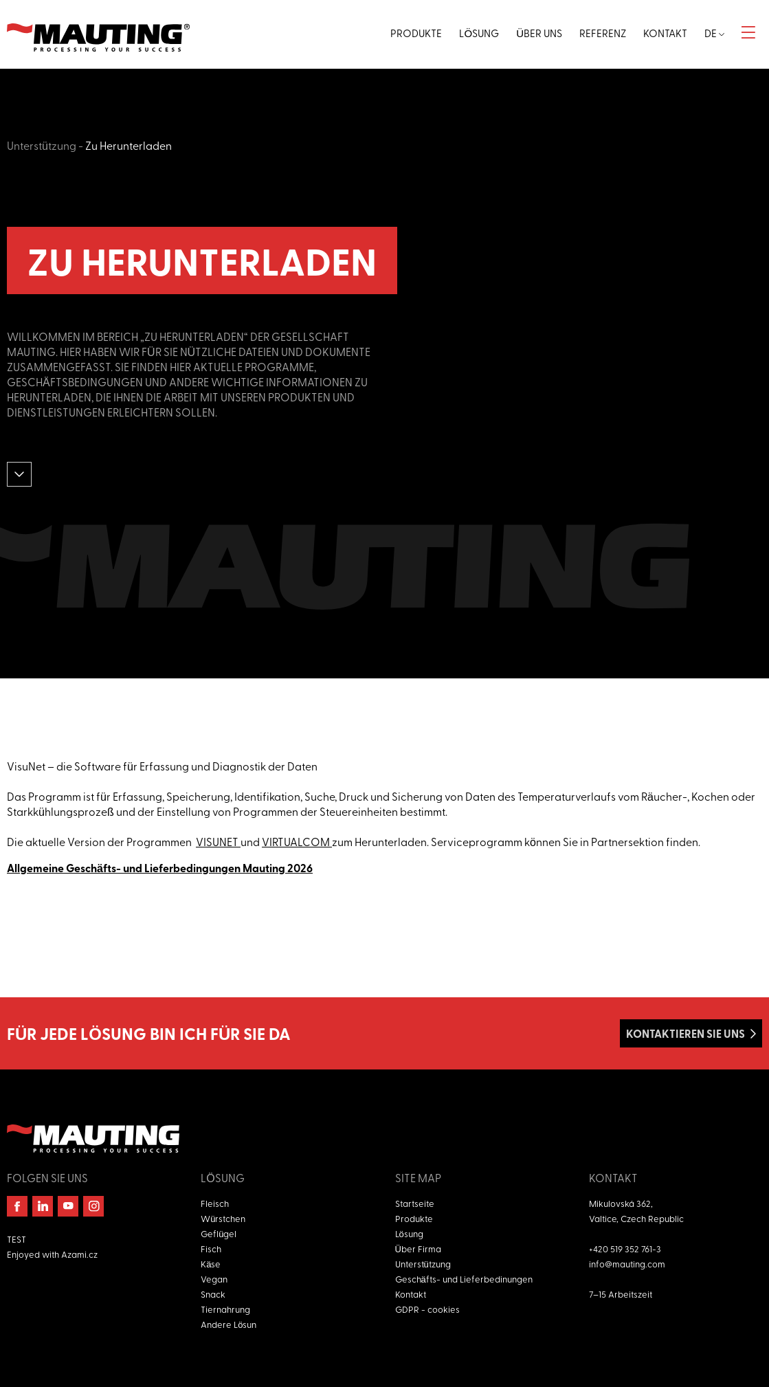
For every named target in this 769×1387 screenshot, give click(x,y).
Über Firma (418, 1248)
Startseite (414, 1203)
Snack (213, 1294)
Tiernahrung (225, 1309)
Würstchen (223, 1218)
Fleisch (215, 1203)
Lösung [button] (479, 33)
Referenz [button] (602, 33)
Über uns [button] (539, 33)
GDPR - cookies (427, 1309)
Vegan (214, 1279)
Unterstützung (41, 145)
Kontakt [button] (665, 33)
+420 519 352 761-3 (625, 1248)
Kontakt (410, 1294)
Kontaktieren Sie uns (685, 1033)
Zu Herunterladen (128, 145)
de (714, 33)
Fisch (211, 1248)
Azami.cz (79, 1254)
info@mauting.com (627, 1263)
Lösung (409, 1233)
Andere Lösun (228, 1324)
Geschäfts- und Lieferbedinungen (464, 1279)
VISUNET (218, 841)
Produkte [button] (416, 33)
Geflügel (218, 1233)
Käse (211, 1263)
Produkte (414, 1218)
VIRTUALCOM (297, 841)
